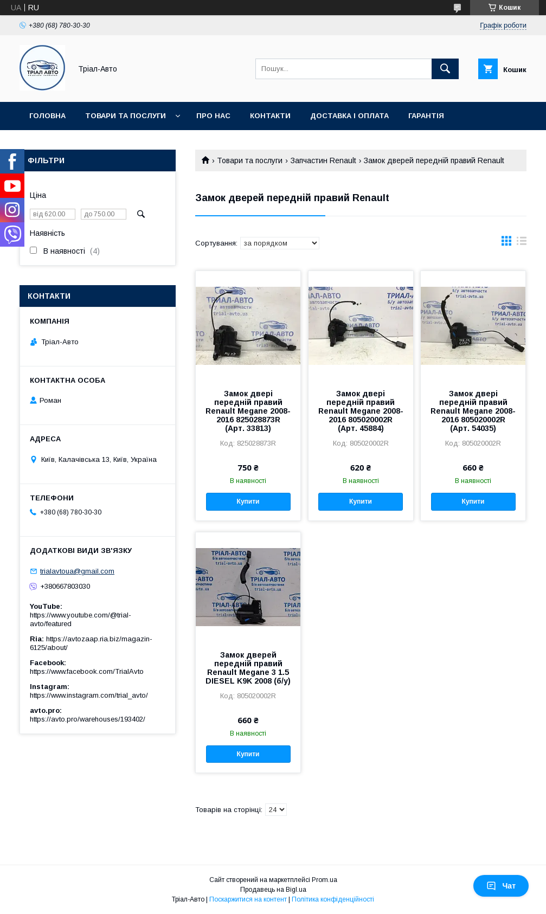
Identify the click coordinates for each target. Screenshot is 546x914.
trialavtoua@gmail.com (77, 571)
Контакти (270, 116)
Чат (501, 886)
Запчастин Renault (323, 160)
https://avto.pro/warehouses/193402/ (87, 719)
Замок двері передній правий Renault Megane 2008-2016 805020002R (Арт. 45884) (360, 411)
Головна (47, 116)
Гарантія (426, 116)
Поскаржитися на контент (248, 899)
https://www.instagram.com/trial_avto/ (89, 695)
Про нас (213, 116)
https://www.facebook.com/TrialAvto (87, 671)
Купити (248, 501)
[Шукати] (445, 69)
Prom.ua (324, 880)
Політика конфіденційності (333, 899)
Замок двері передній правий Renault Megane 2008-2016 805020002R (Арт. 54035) (473, 411)
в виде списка (521, 243)
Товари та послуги (125, 116)
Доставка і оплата (349, 116)
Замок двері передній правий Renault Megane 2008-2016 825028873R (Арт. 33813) (248, 411)
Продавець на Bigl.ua (273, 889)
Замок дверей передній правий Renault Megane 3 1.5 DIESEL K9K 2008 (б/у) (248, 668)
